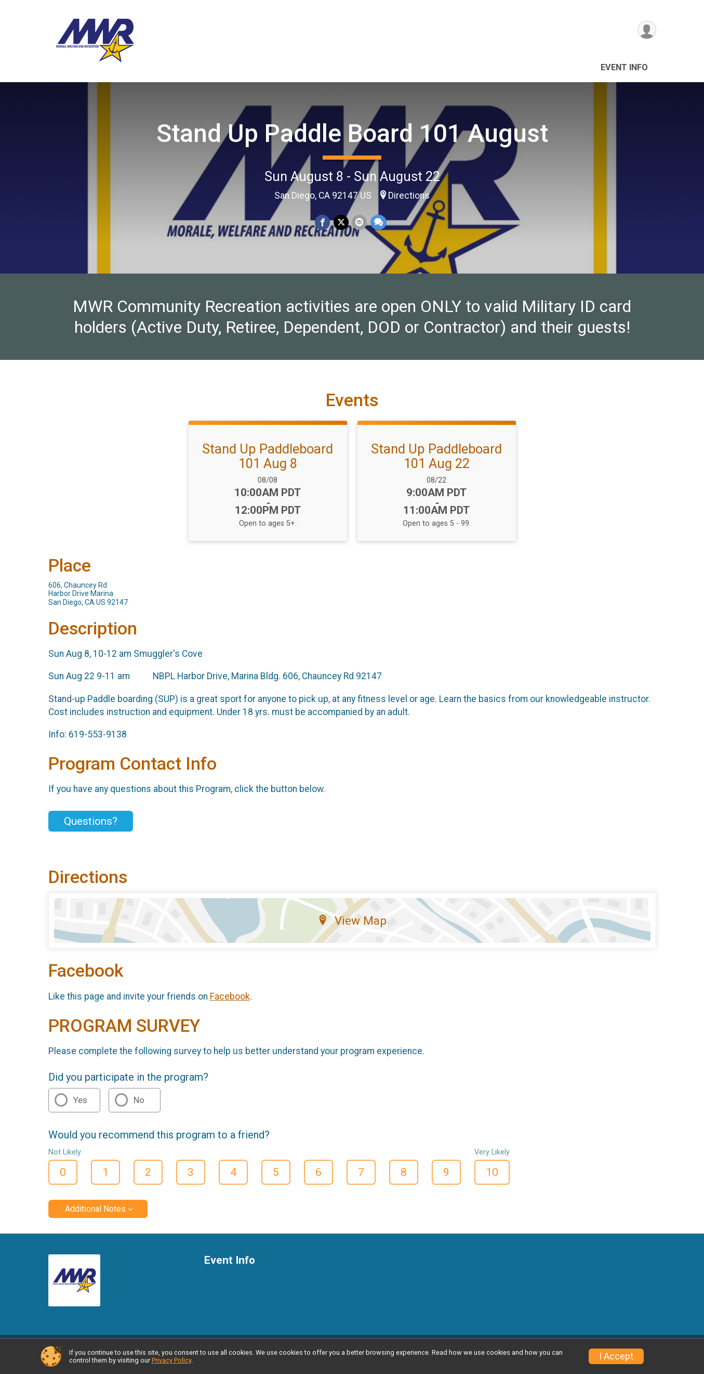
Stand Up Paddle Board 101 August (352, 133)
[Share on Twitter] (341, 222)
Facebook (230, 1002)
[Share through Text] (378, 222)
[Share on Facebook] (322, 222)
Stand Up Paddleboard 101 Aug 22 (436, 462)
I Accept (616, 1356)
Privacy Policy (171, 1360)
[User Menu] (646, 30)
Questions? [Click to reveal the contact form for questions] (90, 827)
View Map (352, 927)
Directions (409, 195)
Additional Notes (95, 1215)
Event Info (624, 67)
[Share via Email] (359, 222)
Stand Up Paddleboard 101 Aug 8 (267, 462)
